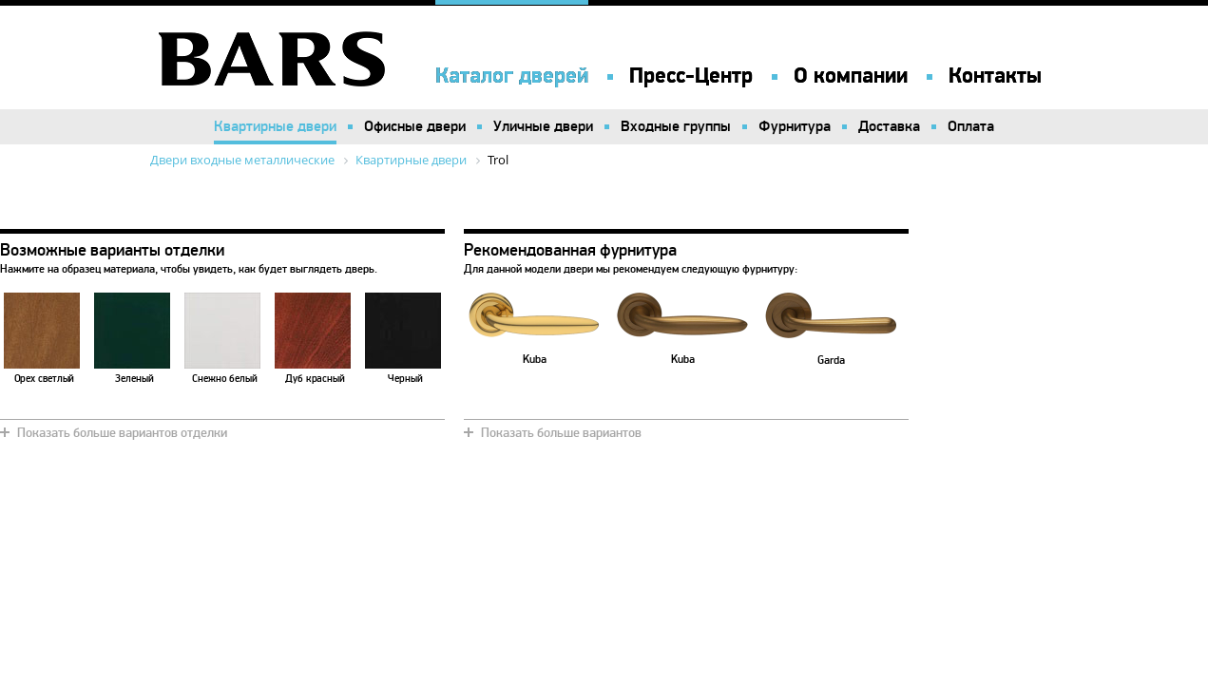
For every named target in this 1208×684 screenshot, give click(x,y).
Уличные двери (543, 126)
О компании (851, 76)
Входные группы (676, 126)
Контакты (995, 76)
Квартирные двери (275, 126)
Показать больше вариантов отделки (122, 433)
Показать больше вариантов (561, 433)
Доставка (889, 126)
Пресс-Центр (691, 76)
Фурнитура (794, 126)
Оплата (971, 126)
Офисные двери (415, 126)
